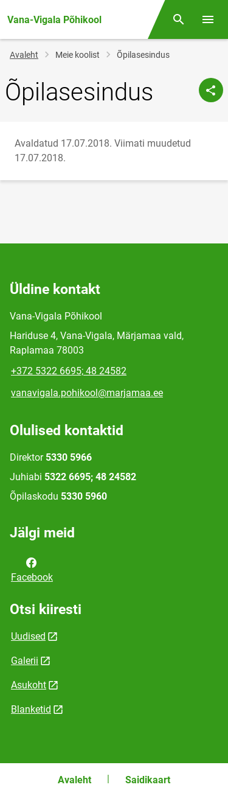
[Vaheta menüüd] (208, 19)
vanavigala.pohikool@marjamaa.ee (87, 393)
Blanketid (31, 709)
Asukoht (28, 685)
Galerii (24, 660)
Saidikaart (147, 780)
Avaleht (24, 55)
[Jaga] (211, 90)
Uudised (28, 636)
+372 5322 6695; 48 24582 (68, 371)
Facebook (32, 569)
